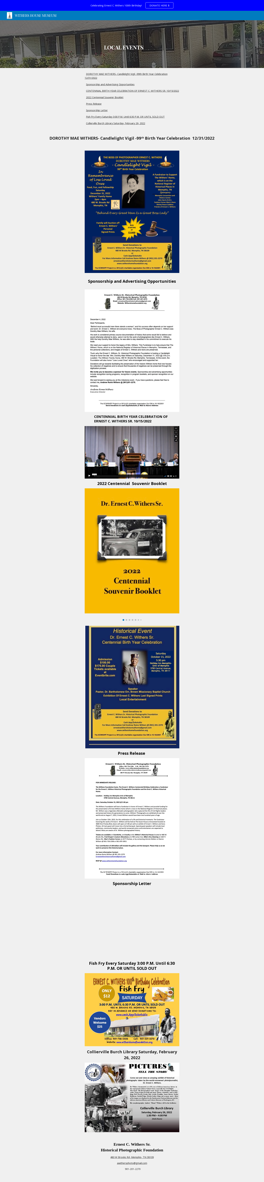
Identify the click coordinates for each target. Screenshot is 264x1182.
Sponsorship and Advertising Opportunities (110, 84)
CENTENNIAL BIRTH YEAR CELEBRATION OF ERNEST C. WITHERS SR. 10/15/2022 (132, 90)
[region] (132, 5)
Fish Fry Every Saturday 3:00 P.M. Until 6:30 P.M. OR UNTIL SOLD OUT (125, 116)
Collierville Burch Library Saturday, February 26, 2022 (115, 123)
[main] (124, 44)
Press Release (94, 103)
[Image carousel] (132, 554)
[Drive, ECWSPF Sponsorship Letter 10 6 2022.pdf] (132, 923)
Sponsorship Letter (97, 110)
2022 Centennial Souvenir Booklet (104, 97)
